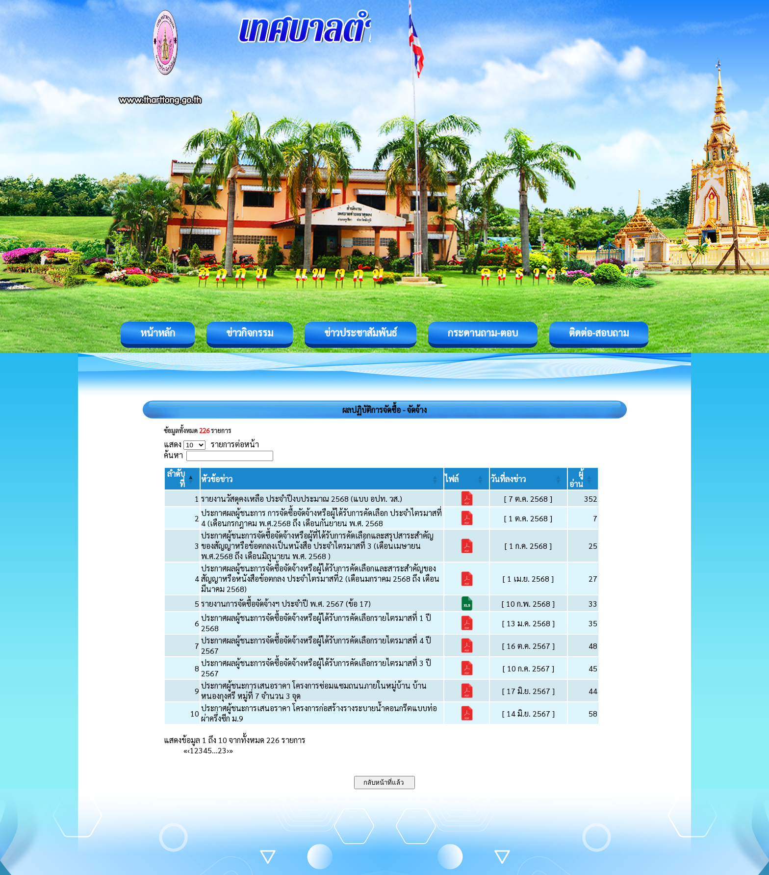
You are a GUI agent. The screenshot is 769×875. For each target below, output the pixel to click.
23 (222, 750)
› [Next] (228, 750)
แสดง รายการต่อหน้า (211, 444)
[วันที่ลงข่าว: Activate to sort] (528, 478)
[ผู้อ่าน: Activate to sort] (583, 478)
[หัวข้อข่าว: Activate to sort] (322, 478)
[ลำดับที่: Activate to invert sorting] (182, 478)
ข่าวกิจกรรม (249, 332)
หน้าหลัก (157, 332)
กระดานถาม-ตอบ (483, 332)
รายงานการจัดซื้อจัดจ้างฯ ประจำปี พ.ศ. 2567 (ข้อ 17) (286, 603)
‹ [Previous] (188, 750)
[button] (216, 479)
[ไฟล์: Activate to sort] (466, 478)
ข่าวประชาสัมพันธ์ (360, 332)
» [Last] (231, 750)
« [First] (185, 750)
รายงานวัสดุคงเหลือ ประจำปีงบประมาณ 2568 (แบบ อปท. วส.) (301, 498)
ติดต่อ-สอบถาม (599, 332)
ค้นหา (173, 455)
